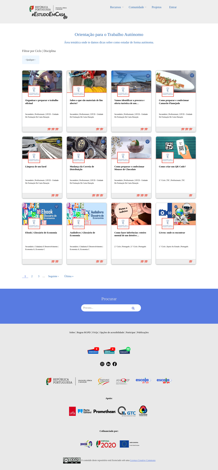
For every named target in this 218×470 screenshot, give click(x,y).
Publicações (143, 332)
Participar (130, 332)
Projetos (155, 7)
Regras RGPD (84, 332)
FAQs (95, 332)
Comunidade (137, 7)
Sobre (72, 332)
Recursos (118, 7)
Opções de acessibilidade (112, 332)
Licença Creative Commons (143, 460)
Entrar (169, 7)
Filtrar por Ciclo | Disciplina (39, 50)
